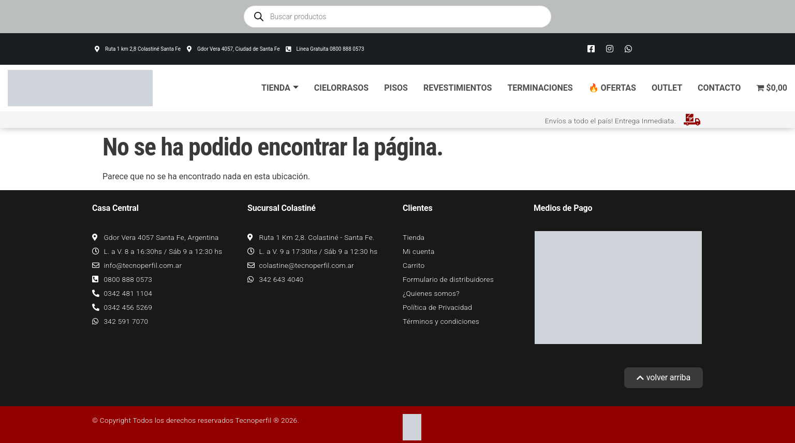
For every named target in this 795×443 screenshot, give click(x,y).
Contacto (719, 88)
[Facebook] (591, 49)
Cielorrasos (341, 88)
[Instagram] (609, 49)
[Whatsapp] (628, 49)
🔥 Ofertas (612, 88)
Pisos (396, 88)
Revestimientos (457, 88)
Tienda (280, 88)
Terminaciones (539, 88)
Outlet (667, 88)
